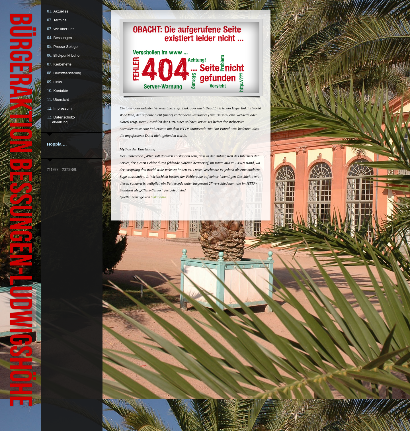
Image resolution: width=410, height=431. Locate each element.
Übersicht (61, 99)
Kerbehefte (63, 64)
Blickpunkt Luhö (67, 55)
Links (58, 82)
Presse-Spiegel (66, 46)
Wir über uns (64, 29)
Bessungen (63, 38)
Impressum (63, 108)
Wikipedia (158, 197)
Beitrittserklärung (67, 73)
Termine (60, 20)
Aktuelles (61, 11)
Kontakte (61, 91)
